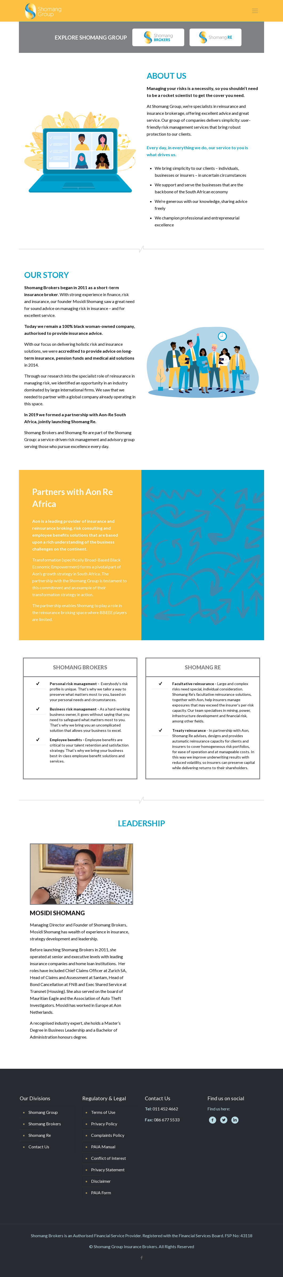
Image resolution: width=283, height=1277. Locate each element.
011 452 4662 (165, 1108)
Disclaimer (101, 1181)
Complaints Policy (107, 1135)
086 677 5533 (166, 1119)
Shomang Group (43, 1112)
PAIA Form (101, 1192)
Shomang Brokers (44, 1123)
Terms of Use (103, 1112)
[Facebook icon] (141, 1257)
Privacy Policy (104, 1123)
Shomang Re (39, 1135)
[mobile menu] (255, 10)
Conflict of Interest (108, 1158)
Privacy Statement (108, 1169)
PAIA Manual (103, 1146)
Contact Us (38, 1146)
